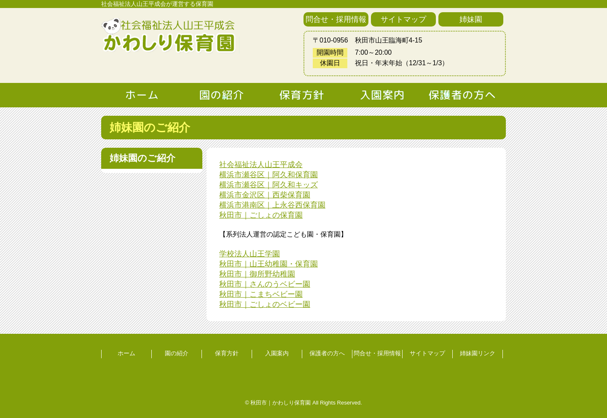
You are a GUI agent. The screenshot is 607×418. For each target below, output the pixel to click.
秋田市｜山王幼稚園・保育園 (268, 264)
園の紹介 (176, 353)
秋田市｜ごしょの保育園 (261, 215)
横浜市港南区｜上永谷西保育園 (272, 205)
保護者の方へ (327, 353)
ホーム (126, 353)
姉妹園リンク (477, 353)
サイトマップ (403, 19)
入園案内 (277, 353)
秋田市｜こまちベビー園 (261, 294)
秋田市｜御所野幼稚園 (257, 274)
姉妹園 (470, 19)
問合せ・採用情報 (336, 19)
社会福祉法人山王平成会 (261, 164)
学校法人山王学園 (249, 254)
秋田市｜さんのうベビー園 (264, 284)
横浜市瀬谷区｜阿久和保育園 (268, 174)
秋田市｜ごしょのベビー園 (264, 304)
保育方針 (227, 353)
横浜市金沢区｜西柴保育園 (264, 195)
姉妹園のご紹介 (142, 158)
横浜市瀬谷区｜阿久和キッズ (268, 185)
